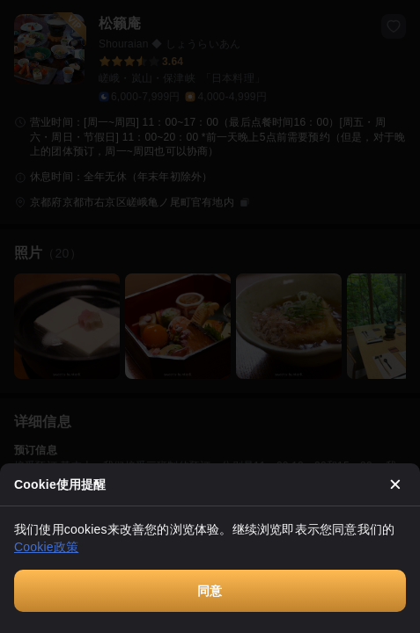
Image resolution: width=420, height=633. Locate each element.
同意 (209, 591)
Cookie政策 (46, 547)
